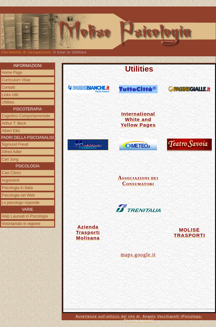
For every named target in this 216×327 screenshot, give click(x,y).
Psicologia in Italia (17, 188)
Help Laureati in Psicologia (25, 216)
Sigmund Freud (15, 144)
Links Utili (10, 95)
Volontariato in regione (21, 223)
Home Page (12, 72)
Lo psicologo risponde (21, 202)
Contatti (8, 87)
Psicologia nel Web (18, 195)
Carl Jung (10, 159)
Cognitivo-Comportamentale (26, 116)
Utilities (8, 102)
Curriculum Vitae (16, 80)
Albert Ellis (11, 131)
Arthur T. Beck (14, 123)
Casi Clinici (11, 173)
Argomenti (10, 180)
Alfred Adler (12, 152)
